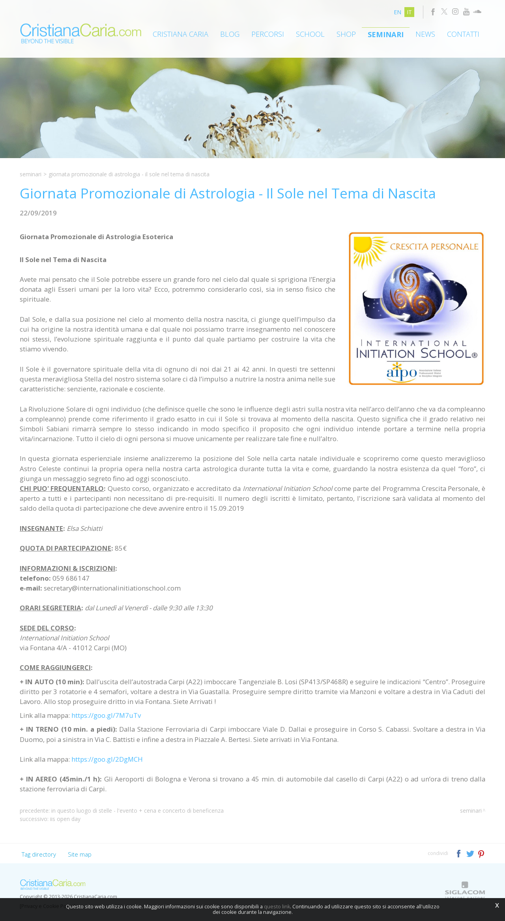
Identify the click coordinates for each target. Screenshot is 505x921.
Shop (346, 34)
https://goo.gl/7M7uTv (106, 715)
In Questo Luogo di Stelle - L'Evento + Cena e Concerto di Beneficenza (137, 810)
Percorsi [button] (267, 34)
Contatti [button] (463, 34)
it (409, 12)
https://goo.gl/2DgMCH (107, 759)
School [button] (310, 34)
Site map (80, 854)
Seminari (386, 34)
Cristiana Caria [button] (180, 34)
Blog (229, 34)
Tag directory (39, 854)
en (397, 12)
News (425, 34)
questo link (277, 906)
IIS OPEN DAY (65, 819)
